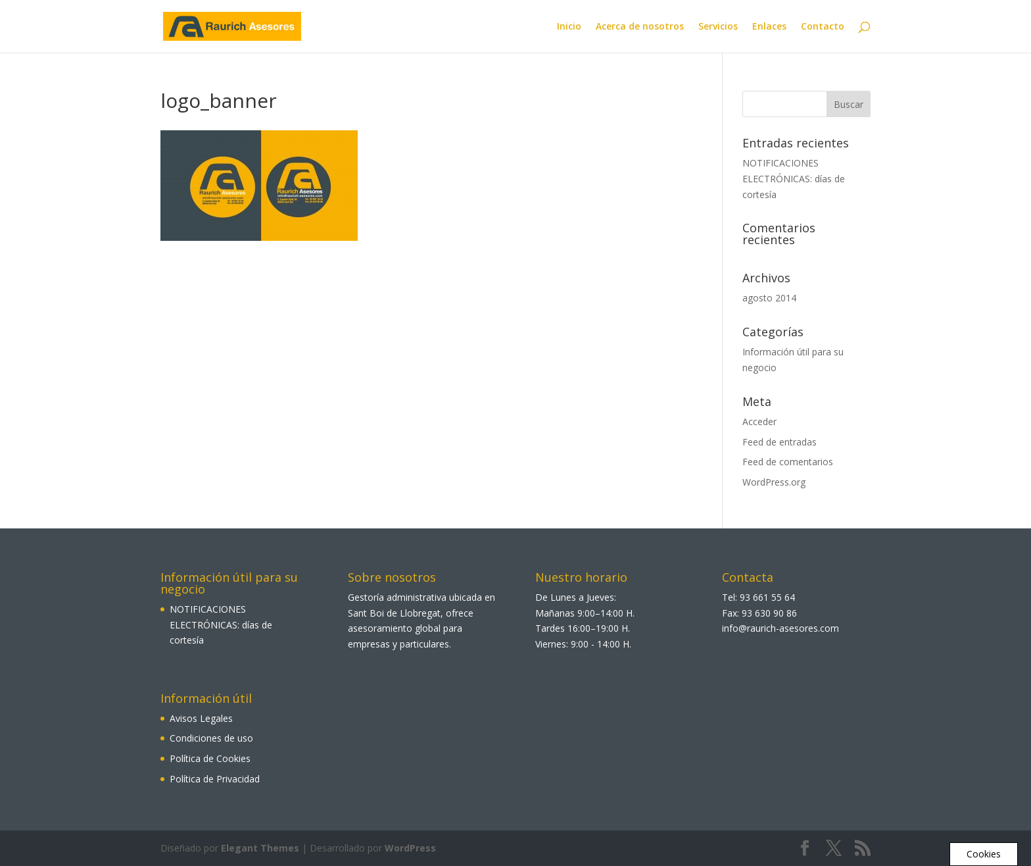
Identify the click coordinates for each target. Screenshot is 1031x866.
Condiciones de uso (211, 738)
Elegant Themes (260, 848)
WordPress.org (773, 482)
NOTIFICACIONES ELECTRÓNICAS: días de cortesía (793, 179)
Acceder (759, 421)
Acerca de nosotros (640, 27)
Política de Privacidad (215, 779)
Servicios (718, 27)
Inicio (569, 27)
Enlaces (769, 27)
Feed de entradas (779, 442)
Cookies (984, 854)
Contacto (822, 27)
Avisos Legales (201, 718)
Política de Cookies (210, 758)
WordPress (410, 848)
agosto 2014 (769, 298)
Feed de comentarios (787, 461)
